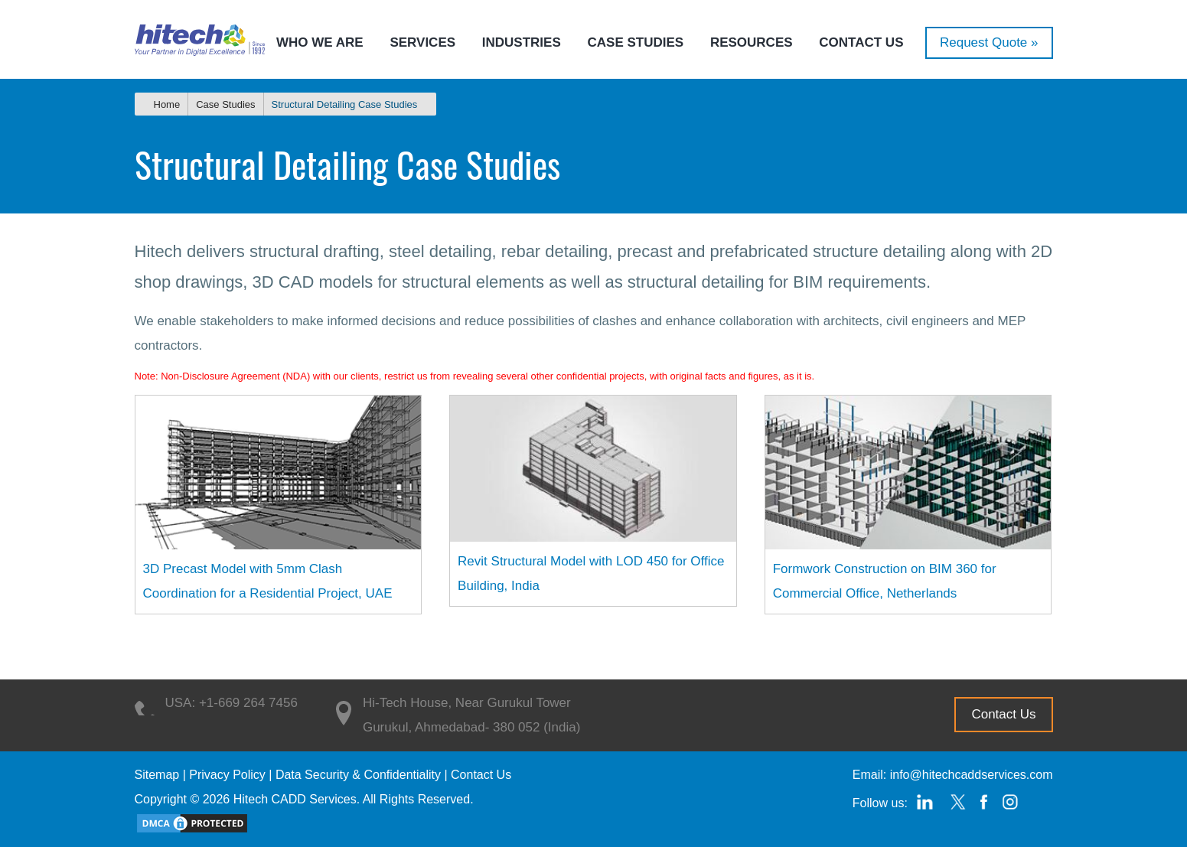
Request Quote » (989, 42)
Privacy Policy (227, 774)
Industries (521, 42)
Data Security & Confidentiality (358, 774)
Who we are (320, 42)
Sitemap (157, 774)
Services (422, 42)
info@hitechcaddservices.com (971, 774)
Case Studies (636, 42)
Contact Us (861, 42)
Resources (751, 42)
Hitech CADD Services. (296, 799)
